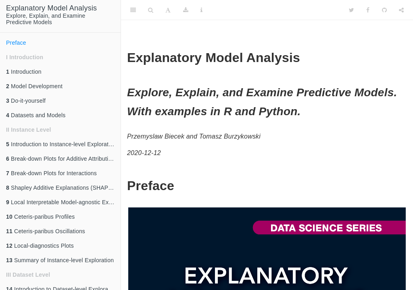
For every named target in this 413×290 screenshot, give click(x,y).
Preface (16, 42)
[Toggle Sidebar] (133, 10)
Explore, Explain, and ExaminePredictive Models (51, 14)
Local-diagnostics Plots (40, 245)
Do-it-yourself (26, 100)
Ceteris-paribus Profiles (40, 216)
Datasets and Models (35, 115)
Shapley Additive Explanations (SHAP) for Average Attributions (63, 187)
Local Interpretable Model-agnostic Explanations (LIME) (63, 202)
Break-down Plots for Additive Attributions (62, 158)
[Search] (150, 10)
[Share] (401, 10)
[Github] (384, 10)
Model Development (34, 86)
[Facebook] (367, 10)
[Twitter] (351, 10)
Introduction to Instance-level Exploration (61, 144)
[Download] (185, 10)
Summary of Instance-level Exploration (60, 260)
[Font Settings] (168, 10)
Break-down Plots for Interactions (51, 173)
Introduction (24, 71)
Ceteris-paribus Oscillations (45, 231)
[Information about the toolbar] (201, 10)
